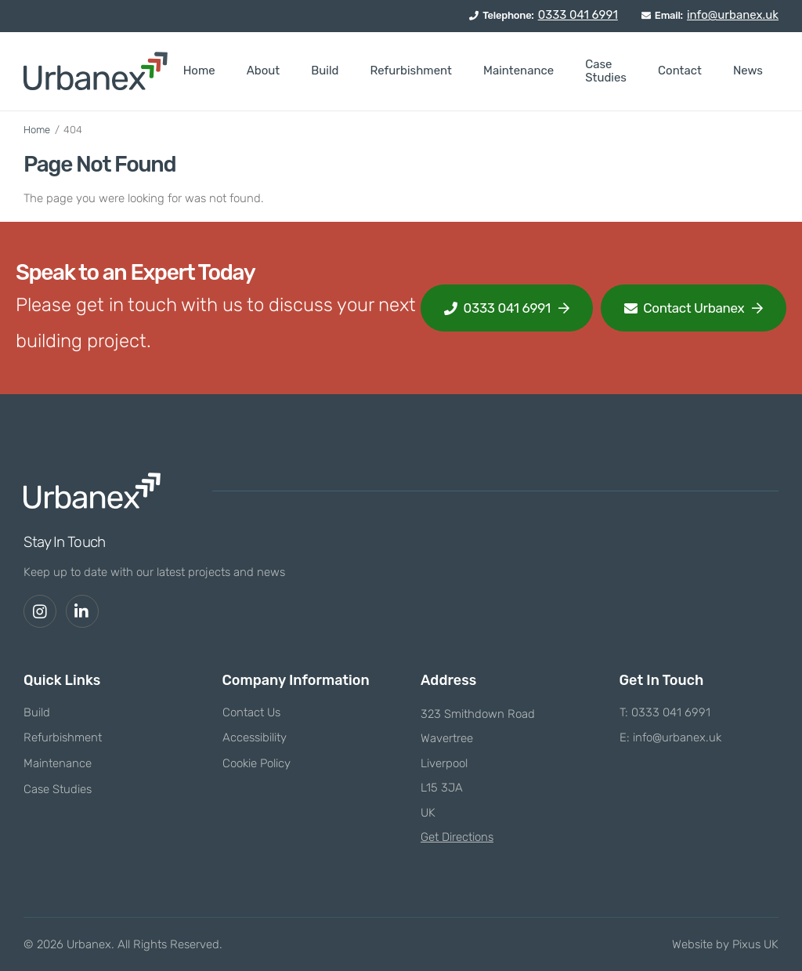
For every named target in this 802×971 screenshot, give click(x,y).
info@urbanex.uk (733, 15)
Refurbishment (411, 70)
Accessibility (254, 737)
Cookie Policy (256, 763)
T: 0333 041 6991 (665, 712)
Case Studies (606, 71)
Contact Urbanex (684, 308)
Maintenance (518, 70)
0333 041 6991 (578, 15)
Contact (680, 70)
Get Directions (457, 837)
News (748, 70)
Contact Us (251, 712)
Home (199, 70)
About (263, 70)
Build (324, 70)
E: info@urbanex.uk (670, 737)
